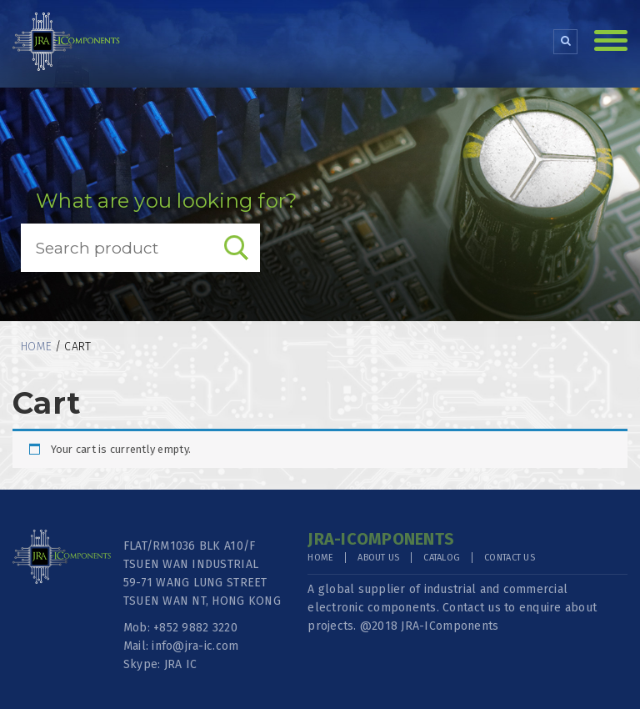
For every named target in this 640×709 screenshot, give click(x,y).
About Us (378, 557)
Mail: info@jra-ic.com (180, 646)
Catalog (441, 557)
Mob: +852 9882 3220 (180, 628)
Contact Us (509, 557)
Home (36, 346)
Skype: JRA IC (160, 664)
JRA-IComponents (449, 626)
